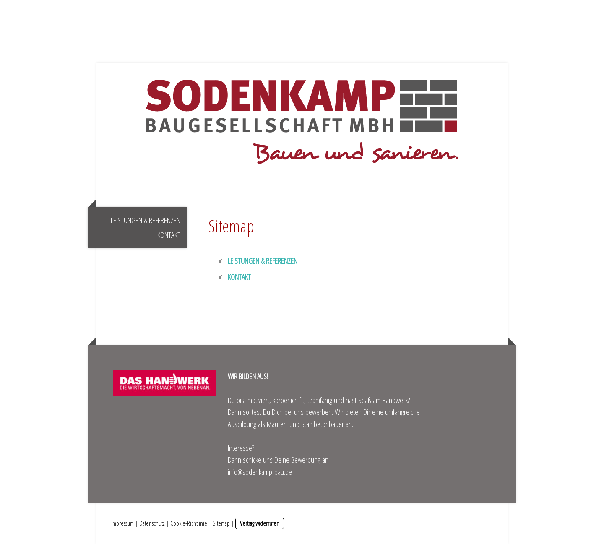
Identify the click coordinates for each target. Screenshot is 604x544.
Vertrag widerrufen (259, 523)
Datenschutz (152, 523)
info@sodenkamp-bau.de (260, 471)
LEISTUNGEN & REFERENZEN (145, 220)
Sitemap (221, 523)
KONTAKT (168, 234)
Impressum (122, 523)
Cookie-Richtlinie (188, 523)
